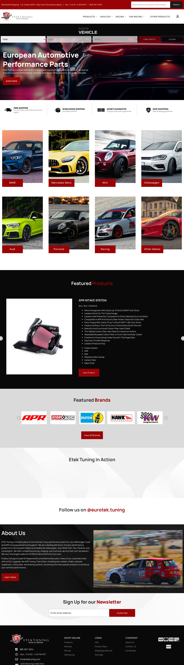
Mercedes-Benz (61, 182)
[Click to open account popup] (178, 16)
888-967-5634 (26, 641)
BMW (12, 182)
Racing (105, 249)
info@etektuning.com (30, 652)
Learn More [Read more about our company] (10, 577)
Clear (172, 39)
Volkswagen (151, 182)
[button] (157, 4)
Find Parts (149, 39)
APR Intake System (93, 300)
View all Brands (92, 435)
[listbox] (23, 39)
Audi (12, 249)
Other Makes (152, 249)
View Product (89, 372)
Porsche (59, 249)
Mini (105, 182)
